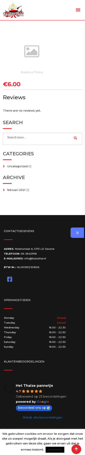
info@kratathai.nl (35, 258)
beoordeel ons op (34, 408)
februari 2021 (16, 190)
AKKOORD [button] (55, 449)
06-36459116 (29, 253)
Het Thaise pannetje (34, 386)
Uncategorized (17, 166)
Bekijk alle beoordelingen (42, 417)
